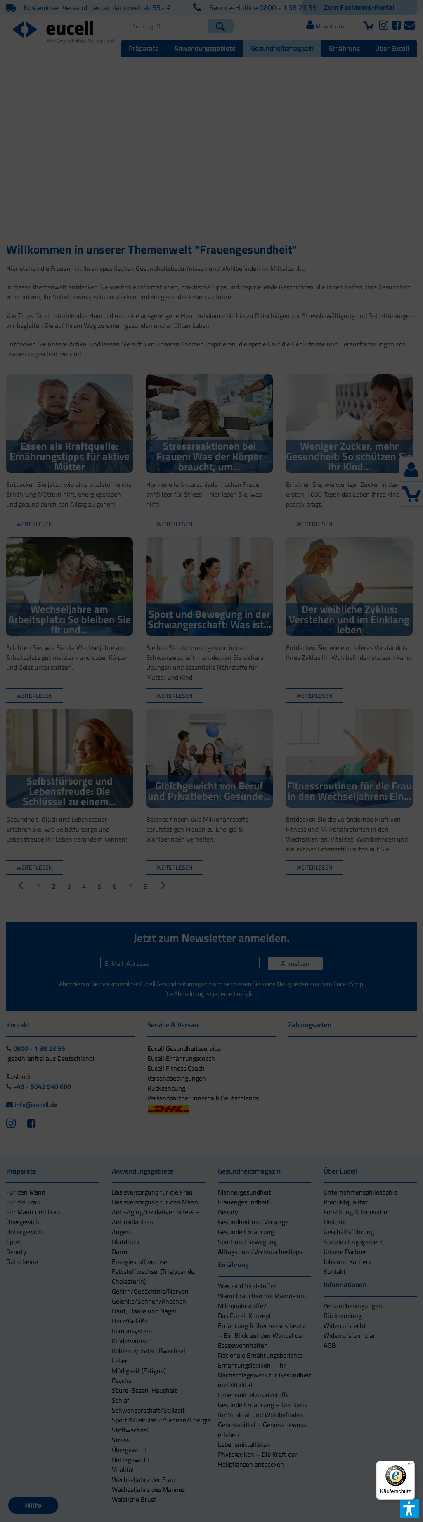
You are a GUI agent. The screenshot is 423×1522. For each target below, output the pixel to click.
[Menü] (410, 1466)
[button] (165, 797)
